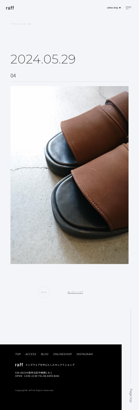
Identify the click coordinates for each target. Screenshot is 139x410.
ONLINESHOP (62, 354)
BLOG (45, 354)
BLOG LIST (21, 24)
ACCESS (30, 354)
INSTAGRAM (84, 354)
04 (30, 24)
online (112, 7)
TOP (12, 24)
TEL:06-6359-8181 (48, 375)
